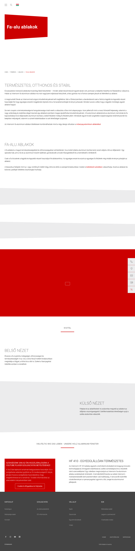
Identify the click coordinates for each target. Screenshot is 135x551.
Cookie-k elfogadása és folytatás (29, 486)
